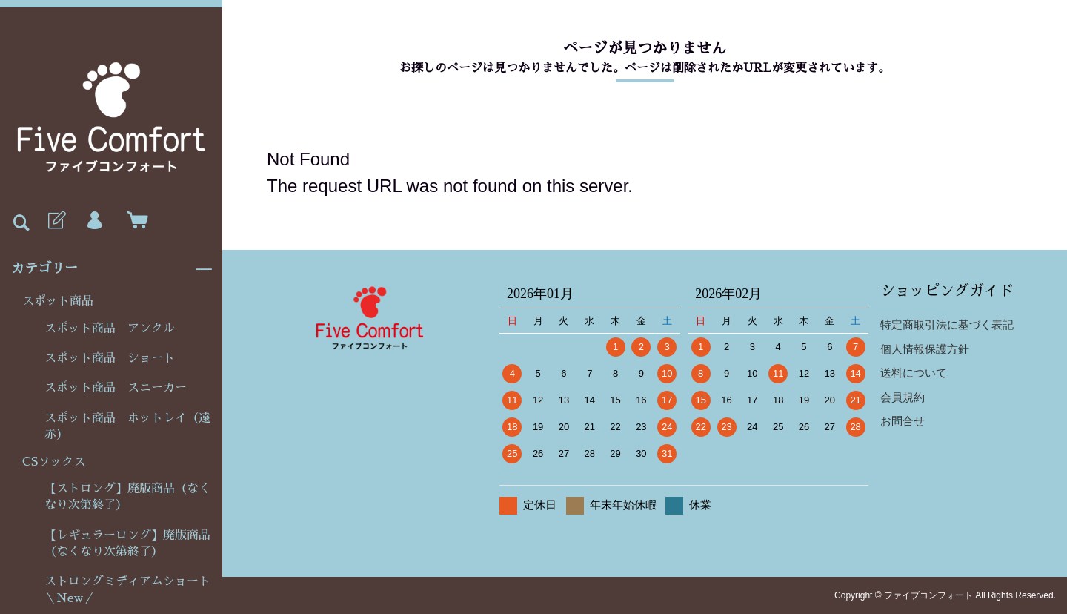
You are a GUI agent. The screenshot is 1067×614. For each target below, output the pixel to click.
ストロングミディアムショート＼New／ (127, 589)
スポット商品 (57, 301)
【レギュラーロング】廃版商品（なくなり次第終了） (127, 543)
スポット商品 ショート (109, 358)
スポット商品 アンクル (109, 328)
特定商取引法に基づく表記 (947, 324)
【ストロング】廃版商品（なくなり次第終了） (127, 497)
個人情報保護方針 (924, 349)
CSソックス (53, 462)
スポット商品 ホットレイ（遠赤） (127, 426)
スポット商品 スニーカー (115, 388)
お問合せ (902, 421)
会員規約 (902, 397)
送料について (913, 372)
